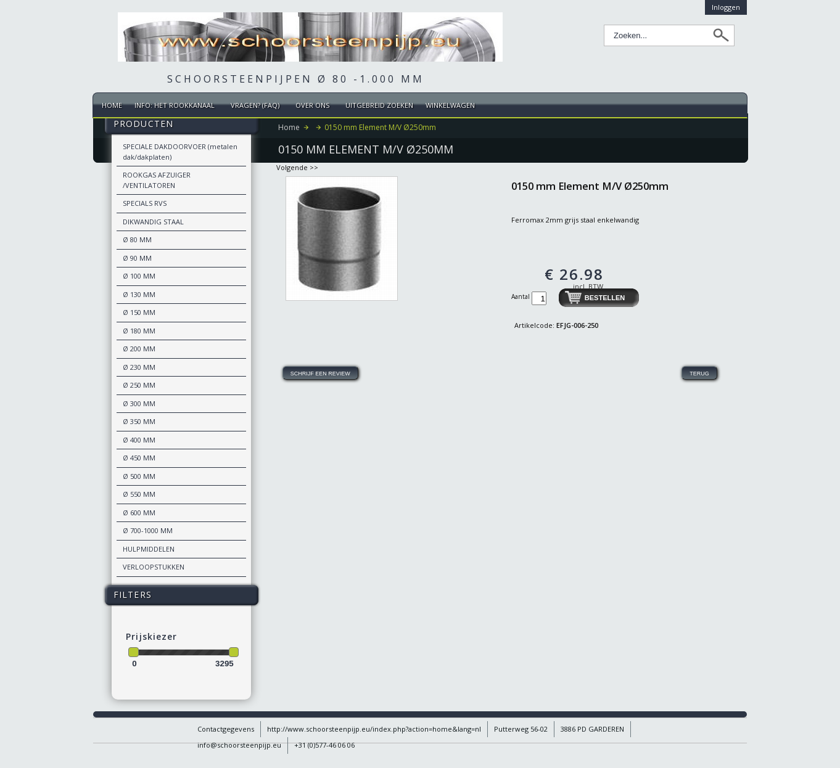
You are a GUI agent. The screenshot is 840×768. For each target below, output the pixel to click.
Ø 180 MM (139, 330)
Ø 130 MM (139, 294)
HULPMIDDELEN (149, 549)
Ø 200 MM (139, 348)
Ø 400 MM (139, 439)
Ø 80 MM (137, 239)
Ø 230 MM (139, 367)
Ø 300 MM (139, 403)
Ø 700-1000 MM (148, 530)
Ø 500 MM (139, 476)
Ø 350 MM (139, 421)
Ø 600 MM (139, 512)
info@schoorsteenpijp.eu (239, 745)
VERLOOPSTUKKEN (153, 566)
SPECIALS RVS (145, 203)
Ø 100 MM (139, 275)
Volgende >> (297, 167)
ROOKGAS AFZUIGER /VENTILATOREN (157, 180)
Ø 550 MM (139, 494)
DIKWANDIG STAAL (153, 221)
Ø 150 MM (139, 312)
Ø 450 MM (139, 457)
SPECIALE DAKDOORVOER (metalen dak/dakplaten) (180, 151)
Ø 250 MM (139, 385)
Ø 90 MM (137, 258)
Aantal (521, 296)
